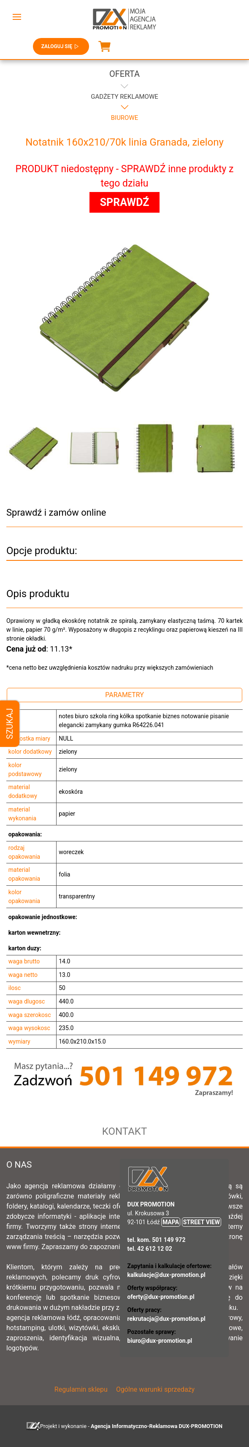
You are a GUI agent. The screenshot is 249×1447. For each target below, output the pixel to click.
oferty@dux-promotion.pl (161, 1296)
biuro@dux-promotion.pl (159, 1340)
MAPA (170, 1222)
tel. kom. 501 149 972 (156, 1239)
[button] (16, 17)
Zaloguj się (61, 46)
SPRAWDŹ (124, 202)
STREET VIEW (201, 1222)
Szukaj (10, 723)
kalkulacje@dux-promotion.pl (166, 1274)
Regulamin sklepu (81, 1389)
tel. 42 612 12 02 (149, 1248)
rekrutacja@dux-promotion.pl (166, 1318)
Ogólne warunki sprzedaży (155, 1389)
